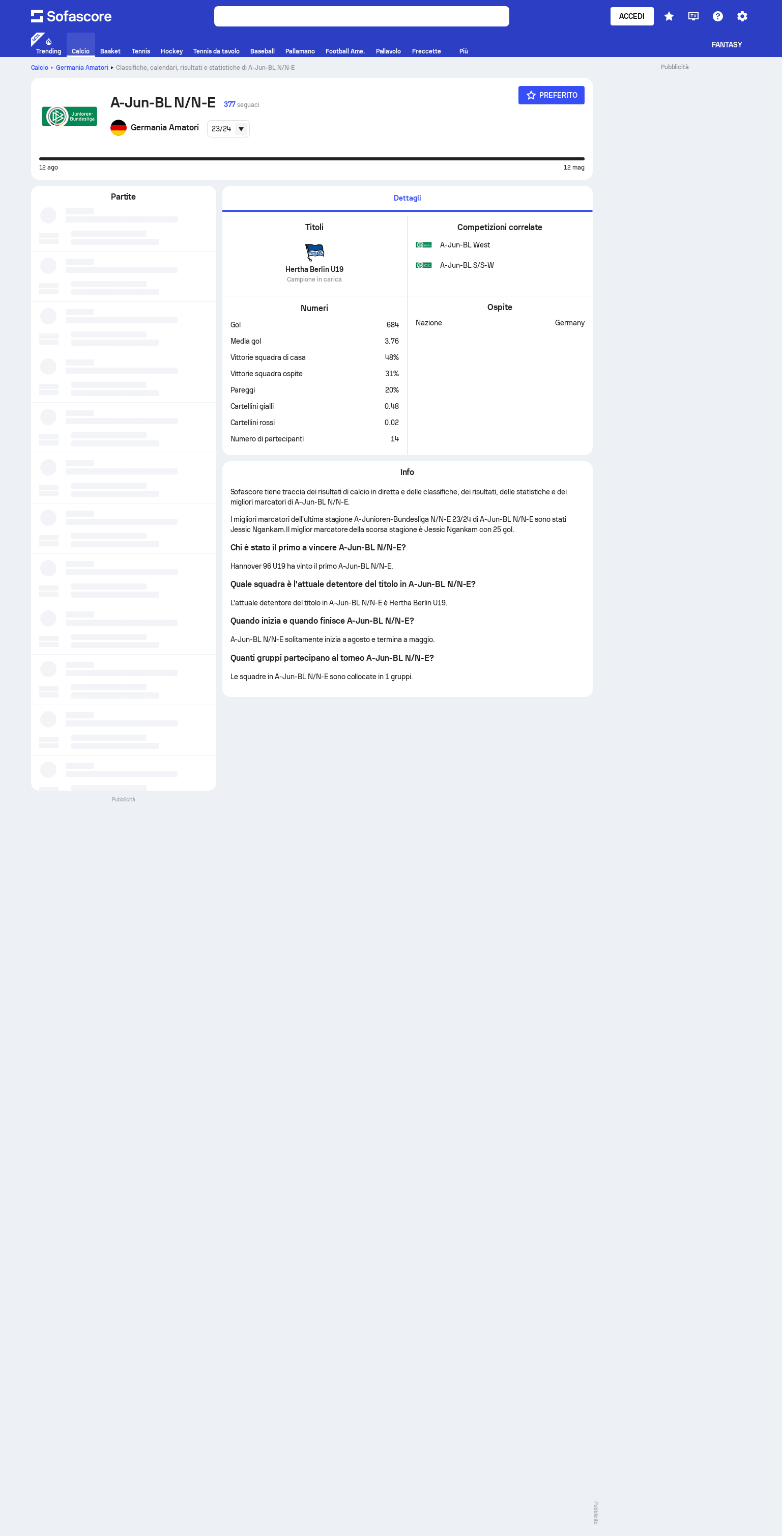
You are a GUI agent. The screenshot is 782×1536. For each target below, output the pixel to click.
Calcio (40, 67)
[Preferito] (551, 95)
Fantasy (727, 45)
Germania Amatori (82, 67)
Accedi (632, 16)
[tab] (407, 199)
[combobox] (228, 128)
